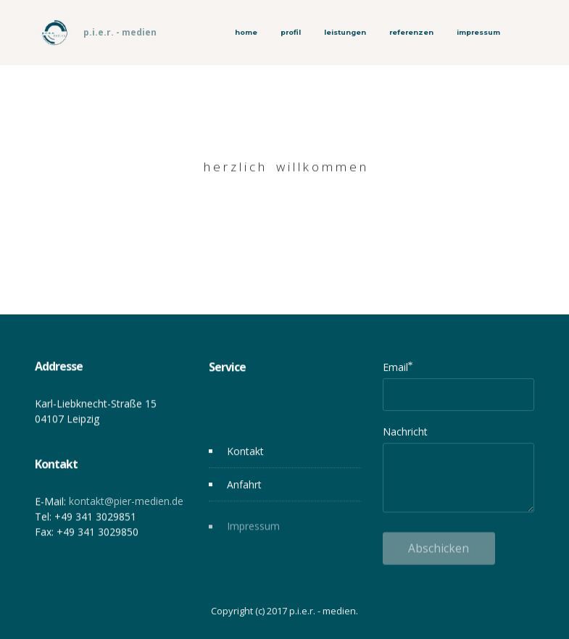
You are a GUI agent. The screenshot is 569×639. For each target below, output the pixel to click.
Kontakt (245, 452)
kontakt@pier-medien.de (126, 504)
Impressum (253, 532)
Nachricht (405, 431)
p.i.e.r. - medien (120, 32)
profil (291, 32)
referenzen (411, 32)
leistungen (345, 32)
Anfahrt (244, 485)
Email (395, 367)
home (246, 32)
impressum (478, 32)
